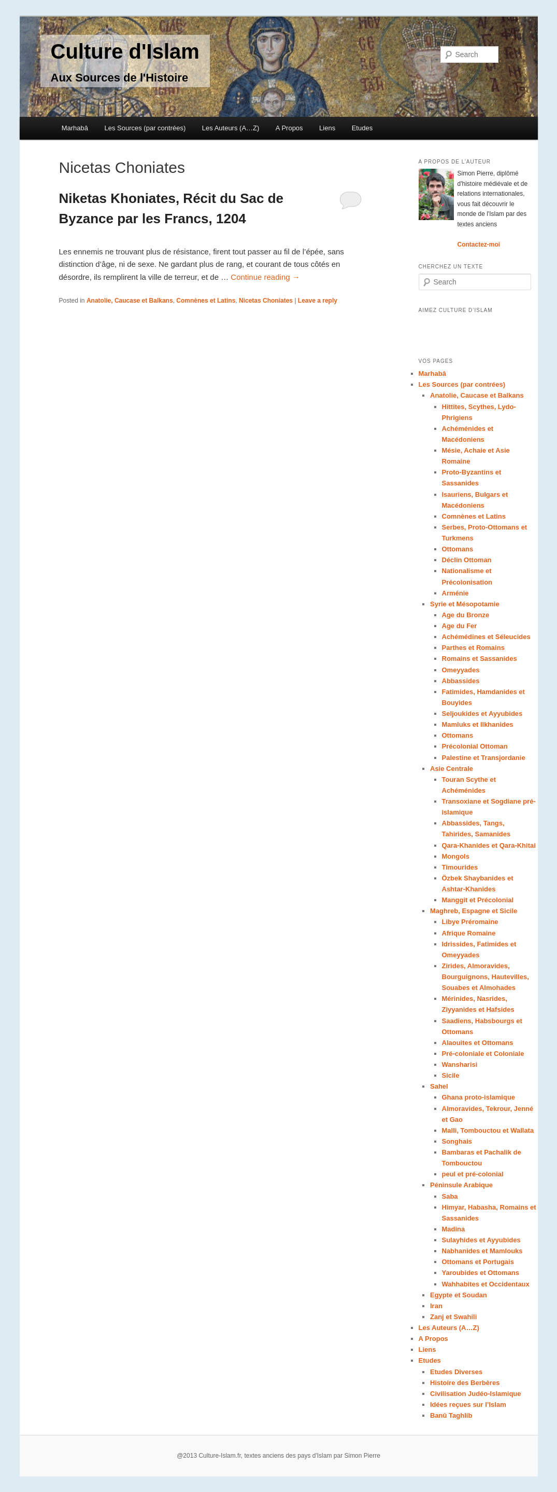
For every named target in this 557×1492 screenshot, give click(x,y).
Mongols (455, 856)
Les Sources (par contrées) (145, 128)
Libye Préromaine (470, 922)
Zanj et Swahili (453, 1317)
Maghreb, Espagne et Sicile (473, 911)
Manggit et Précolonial (478, 900)
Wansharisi (460, 1064)
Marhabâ (75, 128)
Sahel (439, 1086)
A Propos (289, 128)
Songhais (457, 1141)
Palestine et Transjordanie (483, 758)
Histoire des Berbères (464, 1383)
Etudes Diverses (456, 1372)
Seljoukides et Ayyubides (482, 713)
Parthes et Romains (473, 648)
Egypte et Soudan (458, 1295)
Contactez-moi (479, 244)
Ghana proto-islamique (479, 1097)
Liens (327, 128)
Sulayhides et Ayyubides (481, 1240)
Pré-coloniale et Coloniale (483, 1053)
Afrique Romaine (469, 933)
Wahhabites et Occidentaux (486, 1284)
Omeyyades (461, 670)
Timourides (460, 867)
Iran (436, 1306)
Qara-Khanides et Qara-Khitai (489, 845)
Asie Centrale (451, 768)
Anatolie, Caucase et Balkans (130, 300)
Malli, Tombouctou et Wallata (488, 1130)
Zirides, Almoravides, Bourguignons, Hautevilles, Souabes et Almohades (485, 977)
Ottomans (458, 549)
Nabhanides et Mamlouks (482, 1251)
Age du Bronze (466, 615)
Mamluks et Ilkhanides (477, 724)
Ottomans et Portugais (478, 1262)
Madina (453, 1229)
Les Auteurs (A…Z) (231, 128)
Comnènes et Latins (205, 300)
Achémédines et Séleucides (486, 637)
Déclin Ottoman (467, 560)
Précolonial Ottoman (475, 746)
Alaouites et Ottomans (477, 1043)
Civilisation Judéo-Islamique (475, 1394)
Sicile (451, 1075)
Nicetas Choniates (266, 300)
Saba (450, 1196)
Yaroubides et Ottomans (481, 1273)
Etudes (362, 128)
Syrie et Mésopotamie (464, 604)
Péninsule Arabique (461, 1185)
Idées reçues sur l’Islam (468, 1404)
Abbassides (461, 681)
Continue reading (265, 277)
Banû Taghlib (451, 1415)
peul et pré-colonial (473, 1174)
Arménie (455, 593)
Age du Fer (459, 626)
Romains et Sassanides (479, 658)
